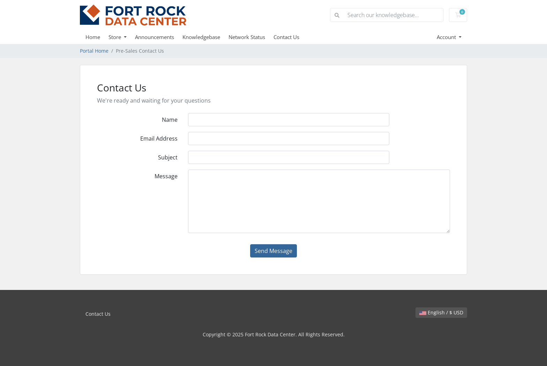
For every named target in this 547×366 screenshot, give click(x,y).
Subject (168, 157)
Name (170, 120)
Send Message (273, 251)
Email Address (159, 138)
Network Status (246, 36)
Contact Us (286, 36)
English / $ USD (441, 312)
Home (92, 36)
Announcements (154, 36)
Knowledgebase (201, 36)
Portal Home (94, 50)
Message (166, 176)
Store (115, 36)
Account (447, 36)
